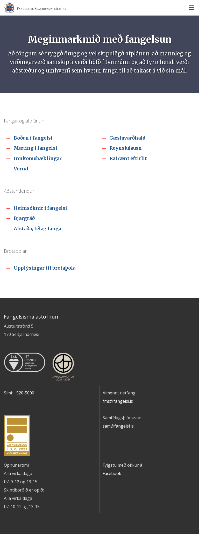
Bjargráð (24, 218)
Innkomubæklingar (38, 158)
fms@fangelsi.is (118, 401)
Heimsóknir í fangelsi (40, 208)
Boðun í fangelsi (33, 138)
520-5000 (25, 393)
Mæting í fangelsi (35, 148)
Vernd (21, 169)
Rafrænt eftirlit (128, 158)
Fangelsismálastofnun (99, 8)
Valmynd (191, 8)
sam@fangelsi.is (118, 426)
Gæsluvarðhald (127, 138)
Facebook (112, 473)
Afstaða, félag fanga (37, 229)
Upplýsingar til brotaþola (44, 268)
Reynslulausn (125, 148)
